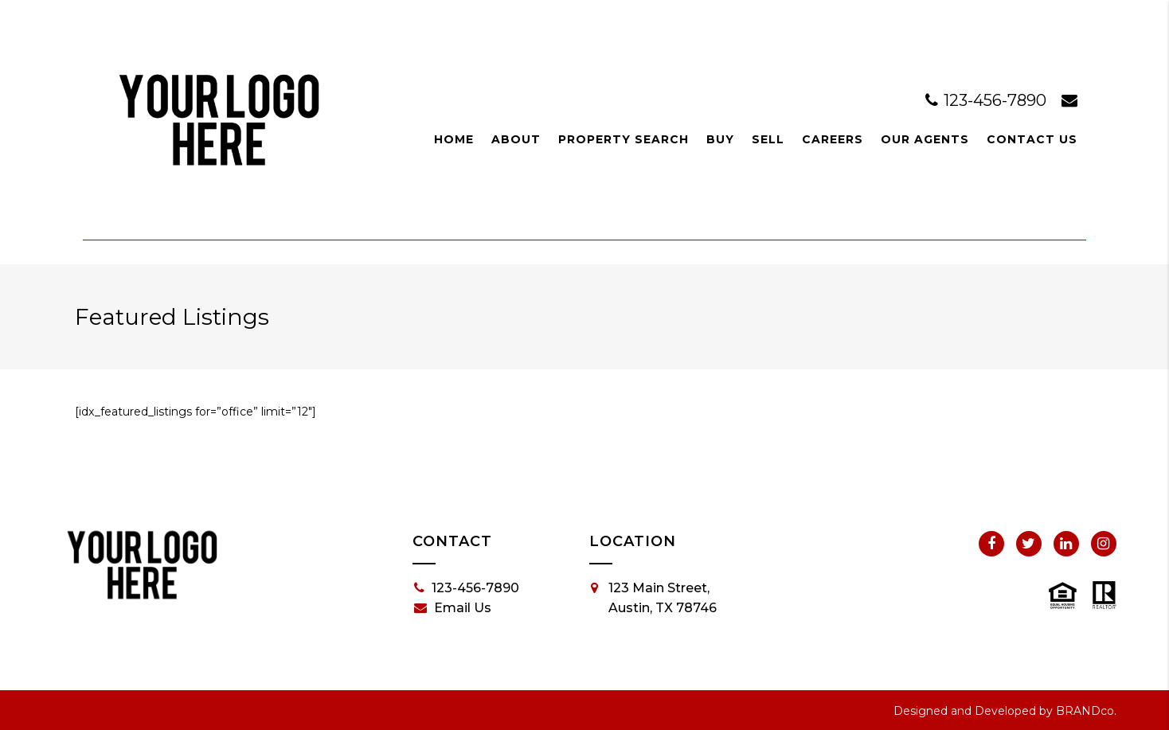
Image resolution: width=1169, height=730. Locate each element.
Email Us (452, 608)
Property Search (623, 139)
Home (454, 139)
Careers (832, 139)
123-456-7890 (987, 100)
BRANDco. (1086, 711)
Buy (720, 139)
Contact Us (1032, 139)
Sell (768, 139)
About (516, 139)
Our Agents (925, 139)
